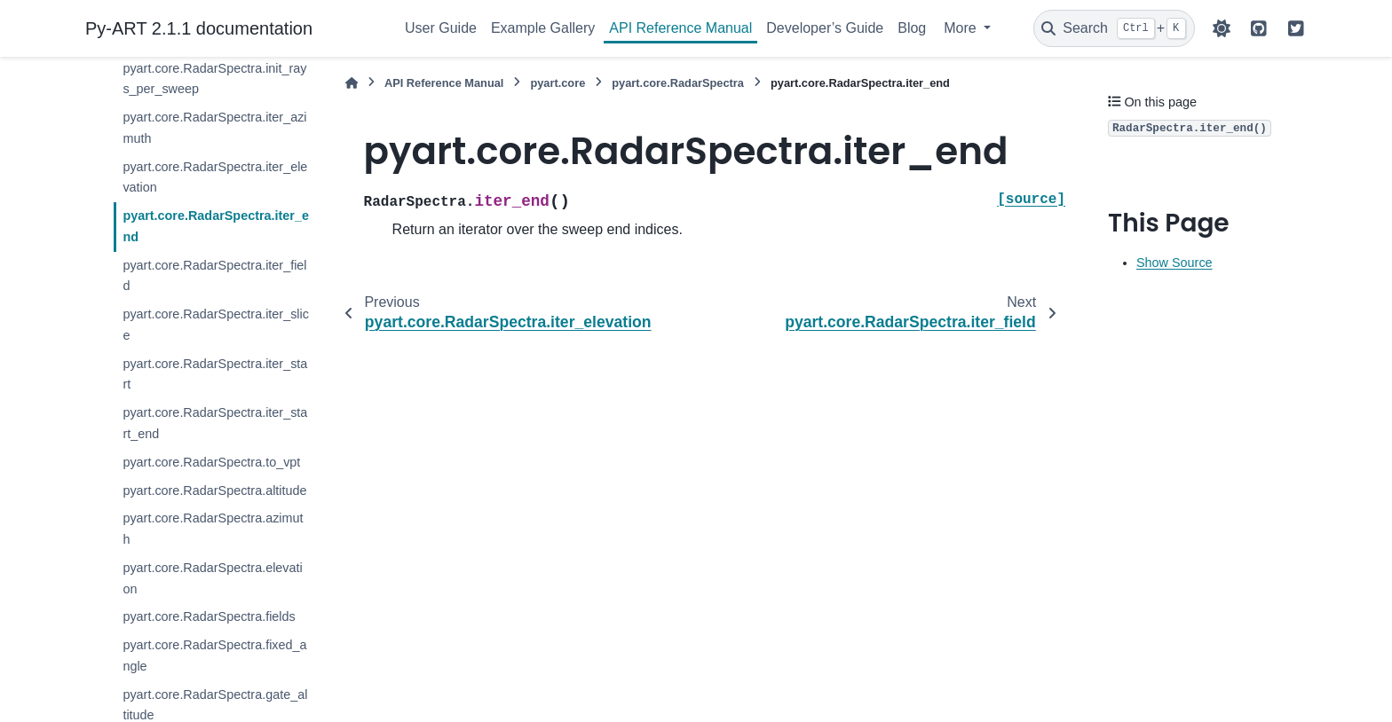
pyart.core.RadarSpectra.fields (209, 616)
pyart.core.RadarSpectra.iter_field (214, 276)
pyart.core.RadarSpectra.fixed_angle (214, 655)
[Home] (351, 83)
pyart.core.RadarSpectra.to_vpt (211, 462)
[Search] (1114, 28)
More (962, 27)
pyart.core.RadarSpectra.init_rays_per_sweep (214, 79)
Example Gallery (543, 27)
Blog (912, 27)
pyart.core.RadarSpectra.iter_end (216, 226)
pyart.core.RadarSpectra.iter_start (215, 374)
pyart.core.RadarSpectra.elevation (212, 578)
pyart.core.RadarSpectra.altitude (214, 490)
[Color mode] (1221, 28)
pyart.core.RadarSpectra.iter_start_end (215, 423)
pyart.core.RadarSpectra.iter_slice (216, 324)
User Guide (441, 27)
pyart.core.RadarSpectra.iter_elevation (215, 177)
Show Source (1174, 262)
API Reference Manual (680, 27)
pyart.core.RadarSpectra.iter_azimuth (214, 127)
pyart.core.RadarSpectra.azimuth (213, 528)
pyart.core (557, 83)
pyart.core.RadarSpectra (678, 83)
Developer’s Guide (824, 27)
